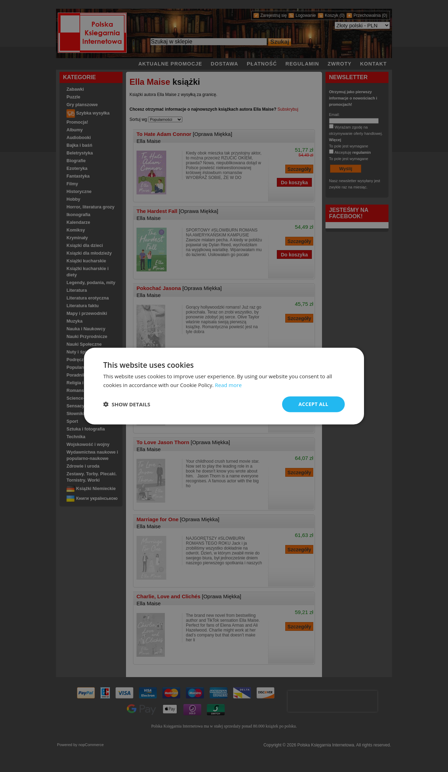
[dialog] (224, 386)
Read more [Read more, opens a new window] (228, 384)
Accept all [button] (313, 404)
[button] (126, 404)
